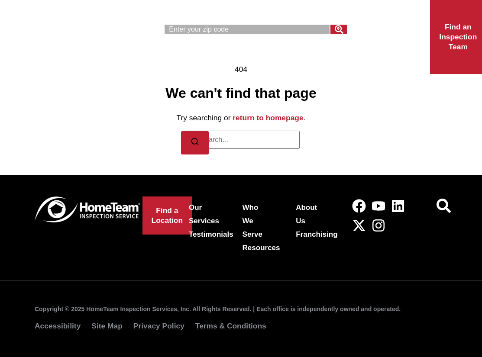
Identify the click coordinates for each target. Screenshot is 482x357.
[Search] (338, 29)
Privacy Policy (158, 326)
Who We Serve (278, 60)
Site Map (107, 326)
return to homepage (268, 117)
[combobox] (247, 29)
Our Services (188, 60)
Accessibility (58, 326)
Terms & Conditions (230, 326)
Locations (262, 80)
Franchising (184, 80)
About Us (361, 60)
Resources (261, 248)
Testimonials (211, 234)
